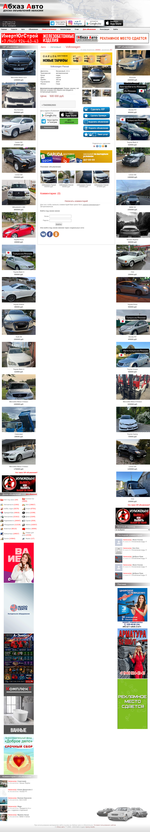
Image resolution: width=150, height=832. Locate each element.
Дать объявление (89, 29)
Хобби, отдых (11, 509)
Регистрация (104, 29)
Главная (4, 29)
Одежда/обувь (11, 513)
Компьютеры (11, 534)
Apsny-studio (90, 827)
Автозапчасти (11, 505)
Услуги (31, 509)
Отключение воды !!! (139, 542)
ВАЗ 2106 (23, 800)
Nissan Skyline (25, 783)
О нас (77, 29)
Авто (23, 29)
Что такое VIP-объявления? (26, 472)
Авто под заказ (11, 500)
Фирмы (30, 538)
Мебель (31, 529)
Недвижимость (12, 521)
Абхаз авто (60, 827)
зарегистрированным (91, 205)
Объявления (33, 29)
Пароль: (46, 220)
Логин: (46, 216)
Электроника (11, 517)
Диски (30, 517)
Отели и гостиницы (49, 29)
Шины (30, 513)
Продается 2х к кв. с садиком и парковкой (19, 809)
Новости (14, 29)
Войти (115, 29)
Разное (9, 538)
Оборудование (12, 525)
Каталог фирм (65, 29)
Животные (10, 529)
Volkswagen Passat (48, 178)
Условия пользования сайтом (105, 825)
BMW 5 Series (25, 817)
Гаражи (31, 521)
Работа (31, 525)
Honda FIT (23, 791)
